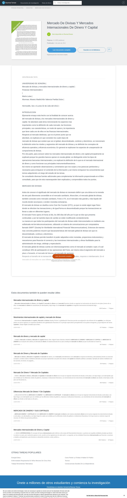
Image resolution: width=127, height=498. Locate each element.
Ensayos (29, 8)
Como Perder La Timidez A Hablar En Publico (79, 457)
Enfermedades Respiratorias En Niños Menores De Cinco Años (31, 460)
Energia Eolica (15, 457)
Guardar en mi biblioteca (91, 50)
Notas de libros (46, 3)
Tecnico (67, 460)
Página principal (17, 8)
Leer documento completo (61, 50)
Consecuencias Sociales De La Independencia (79, 463)
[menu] (124, 3)
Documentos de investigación (29, 3)
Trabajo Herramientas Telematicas (22, 463)
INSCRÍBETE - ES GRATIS (63, 492)
